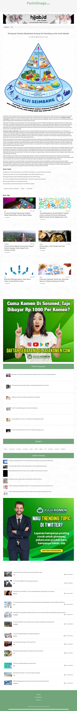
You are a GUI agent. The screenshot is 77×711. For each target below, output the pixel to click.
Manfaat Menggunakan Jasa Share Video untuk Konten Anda (17, 280)
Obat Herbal (12, 449)
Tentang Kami (38, 697)
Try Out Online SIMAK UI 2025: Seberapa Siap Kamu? (25, 581)
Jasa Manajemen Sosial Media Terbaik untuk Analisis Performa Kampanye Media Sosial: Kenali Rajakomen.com (54, 215)
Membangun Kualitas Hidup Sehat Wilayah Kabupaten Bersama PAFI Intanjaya (21, 176)
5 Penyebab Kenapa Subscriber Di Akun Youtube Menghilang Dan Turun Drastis (30, 385)
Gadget (40, 449)
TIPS (12, 27)
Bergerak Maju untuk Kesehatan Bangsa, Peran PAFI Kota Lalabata (19, 183)
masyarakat (29, 188)
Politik (41, 277)
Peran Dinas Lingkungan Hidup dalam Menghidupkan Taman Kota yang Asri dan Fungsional (24, 179)
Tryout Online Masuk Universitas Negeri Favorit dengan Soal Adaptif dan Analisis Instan (19, 248)
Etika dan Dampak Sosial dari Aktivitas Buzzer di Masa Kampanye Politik (54, 280)
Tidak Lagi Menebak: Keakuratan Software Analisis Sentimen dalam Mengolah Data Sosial (29, 491)
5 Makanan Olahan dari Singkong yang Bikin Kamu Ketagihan (25, 397)
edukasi (23, 188)
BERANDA (6, 27)
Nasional (57, 449)
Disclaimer (38, 700)
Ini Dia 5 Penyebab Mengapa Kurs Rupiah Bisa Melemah (24, 408)
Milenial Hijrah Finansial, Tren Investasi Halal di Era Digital (26, 672)
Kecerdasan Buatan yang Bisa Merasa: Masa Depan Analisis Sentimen (25, 479)
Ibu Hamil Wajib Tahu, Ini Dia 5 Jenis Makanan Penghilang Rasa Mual (27, 419)
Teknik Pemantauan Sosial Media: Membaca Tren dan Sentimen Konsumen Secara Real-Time (30, 485)
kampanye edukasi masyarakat (11, 188)
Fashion (5, 449)
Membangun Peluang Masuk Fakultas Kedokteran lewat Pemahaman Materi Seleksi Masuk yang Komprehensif (39, 612)
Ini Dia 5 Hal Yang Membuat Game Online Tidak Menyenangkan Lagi (27, 429)
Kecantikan (25, 449)
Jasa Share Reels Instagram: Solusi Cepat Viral (24, 642)
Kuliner (41, 244)
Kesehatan (50, 449)
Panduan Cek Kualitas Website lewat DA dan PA (24, 663)
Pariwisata (19, 449)
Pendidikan (6, 244)
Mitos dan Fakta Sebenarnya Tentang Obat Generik (15, 181)
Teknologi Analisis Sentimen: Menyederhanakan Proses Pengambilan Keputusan (27, 466)
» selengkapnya (7, 217)
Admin (46, 37)
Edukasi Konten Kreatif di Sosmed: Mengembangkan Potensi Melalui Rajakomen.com (23, 174)
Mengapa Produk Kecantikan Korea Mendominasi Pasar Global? (28, 651)
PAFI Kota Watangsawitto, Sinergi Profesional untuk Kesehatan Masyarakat (31, 681)
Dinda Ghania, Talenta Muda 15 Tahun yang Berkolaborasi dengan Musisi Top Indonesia (33, 591)
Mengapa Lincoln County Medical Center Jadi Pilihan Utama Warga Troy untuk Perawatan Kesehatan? (27, 172)
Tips (5, 211)
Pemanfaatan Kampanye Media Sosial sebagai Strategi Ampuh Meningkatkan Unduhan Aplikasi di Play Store (39, 602)
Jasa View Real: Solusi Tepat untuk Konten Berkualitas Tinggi (27, 572)
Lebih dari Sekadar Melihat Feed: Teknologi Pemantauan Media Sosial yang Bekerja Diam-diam (30, 460)
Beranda (38, 694)
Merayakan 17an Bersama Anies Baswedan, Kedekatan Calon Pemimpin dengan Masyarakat (33, 374)
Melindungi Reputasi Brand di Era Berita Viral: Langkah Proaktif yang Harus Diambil (27, 470)
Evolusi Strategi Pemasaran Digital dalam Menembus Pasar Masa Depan (18, 214)
